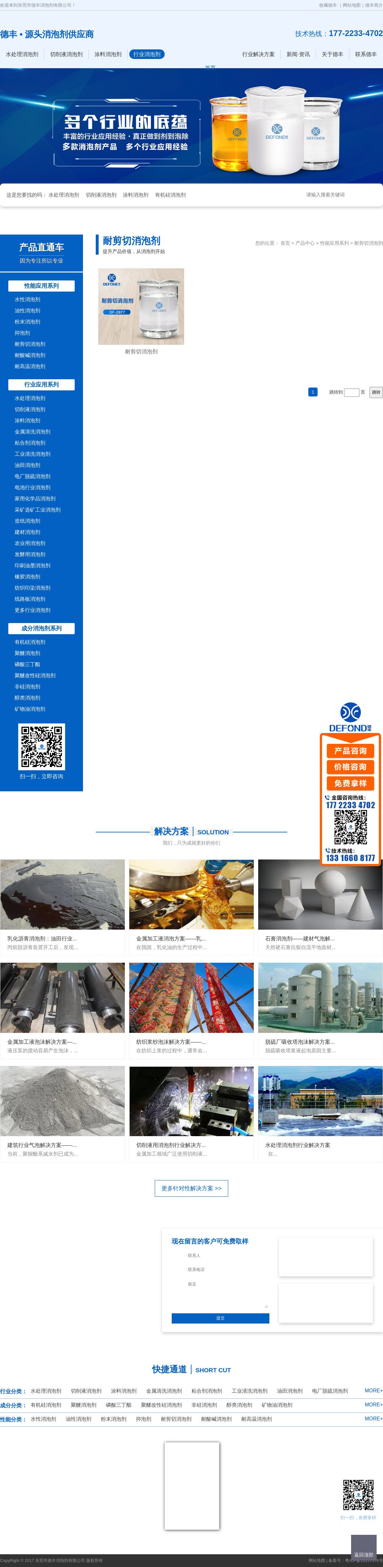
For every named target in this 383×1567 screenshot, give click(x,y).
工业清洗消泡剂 (32, 454)
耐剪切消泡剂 (30, 344)
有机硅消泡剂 (170, 195)
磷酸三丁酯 (27, 664)
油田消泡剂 (27, 465)
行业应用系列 (41, 384)
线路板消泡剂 (30, 599)
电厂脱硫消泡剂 (32, 476)
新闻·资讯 (298, 54)
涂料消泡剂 (108, 54)
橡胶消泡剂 (27, 576)
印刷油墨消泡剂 (32, 565)
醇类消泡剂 (27, 697)
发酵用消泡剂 (30, 554)
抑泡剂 (22, 333)
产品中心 (305, 243)
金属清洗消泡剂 (32, 431)
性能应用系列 (41, 286)
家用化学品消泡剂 (35, 498)
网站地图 (352, 5)
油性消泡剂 (27, 310)
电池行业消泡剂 (32, 487)
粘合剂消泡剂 (30, 443)
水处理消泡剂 (22, 54)
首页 (285, 243)
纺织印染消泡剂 (32, 588)
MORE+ (374, 1390)
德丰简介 (374, 5)
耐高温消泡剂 (30, 366)
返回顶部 (363, 1554)
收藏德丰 (328, 5)
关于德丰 (332, 54)
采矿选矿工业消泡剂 (38, 509)
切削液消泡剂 (66, 54)
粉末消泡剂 (27, 321)
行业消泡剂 (147, 54)
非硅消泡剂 (27, 686)
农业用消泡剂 (30, 543)
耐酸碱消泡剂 (30, 355)
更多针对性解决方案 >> (191, 1188)
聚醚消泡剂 (27, 653)
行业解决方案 (258, 54)
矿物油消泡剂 (30, 709)
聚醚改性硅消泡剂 (35, 675)
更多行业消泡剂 (32, 610)
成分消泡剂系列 (41, 628)
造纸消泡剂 (27, 521)
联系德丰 (366, 54)
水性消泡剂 (27, 299)
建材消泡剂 (27, 532)
